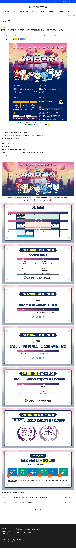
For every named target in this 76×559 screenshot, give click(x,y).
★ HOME (56, 1)
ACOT (68, 11)
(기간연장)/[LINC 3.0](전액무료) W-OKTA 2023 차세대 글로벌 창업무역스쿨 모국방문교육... (31, 509)
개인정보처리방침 (6, 542)
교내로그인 (64, 1)
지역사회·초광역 (42, 11)
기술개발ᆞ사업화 (24, 11)
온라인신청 (51, 11)
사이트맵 (73, 1)
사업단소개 (7, 11)
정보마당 (61, 11)
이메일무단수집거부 (6, 545)
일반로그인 (69, 1)
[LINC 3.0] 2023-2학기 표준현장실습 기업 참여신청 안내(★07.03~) (26, 514)
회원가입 (61, 1)
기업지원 (33, 11)
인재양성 (15, 11)
